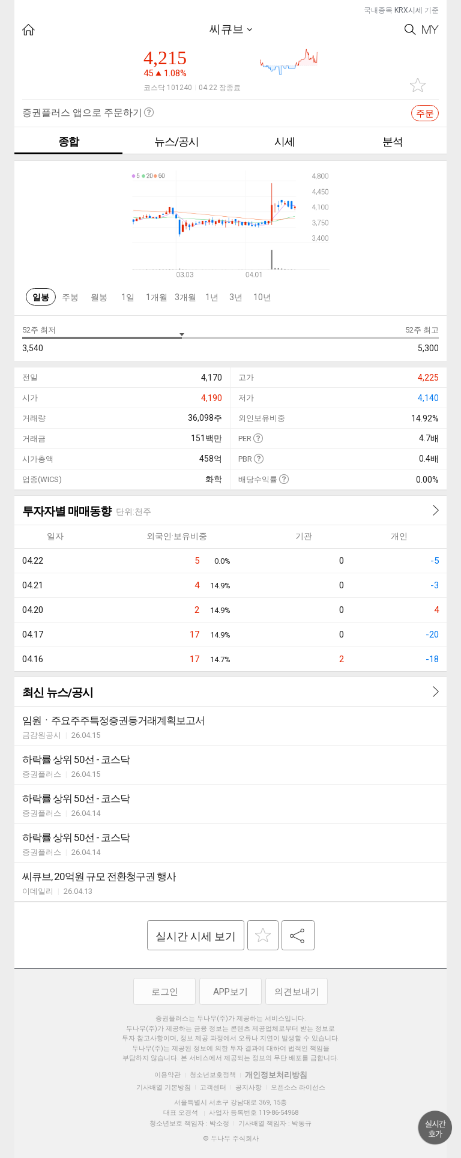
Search (410, 29)
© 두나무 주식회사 (231, 1138)
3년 (236, 297)
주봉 (70, 297)
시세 (284, 141)
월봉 (99, 297)
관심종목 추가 (418, 85)
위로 (435, 1128)
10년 (262, 297)
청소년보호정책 (213, 1075)
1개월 (156, 297)
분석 (392, 141)
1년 (211, 297)
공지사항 (248, 1087)
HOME (28, 29)
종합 (68, 141)
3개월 (185, 297)
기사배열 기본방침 (163, 1087)
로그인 (164, 991)
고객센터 (213, 1087)
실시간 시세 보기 (195, 936)
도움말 (258, 438)
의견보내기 (296, 991)
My (430, 29)
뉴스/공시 (176, 141)
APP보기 (230, 991)
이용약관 (167, 1075)
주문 (425, 113)
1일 (127, 297)
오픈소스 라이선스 (298, 1087)
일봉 (40, 297)
